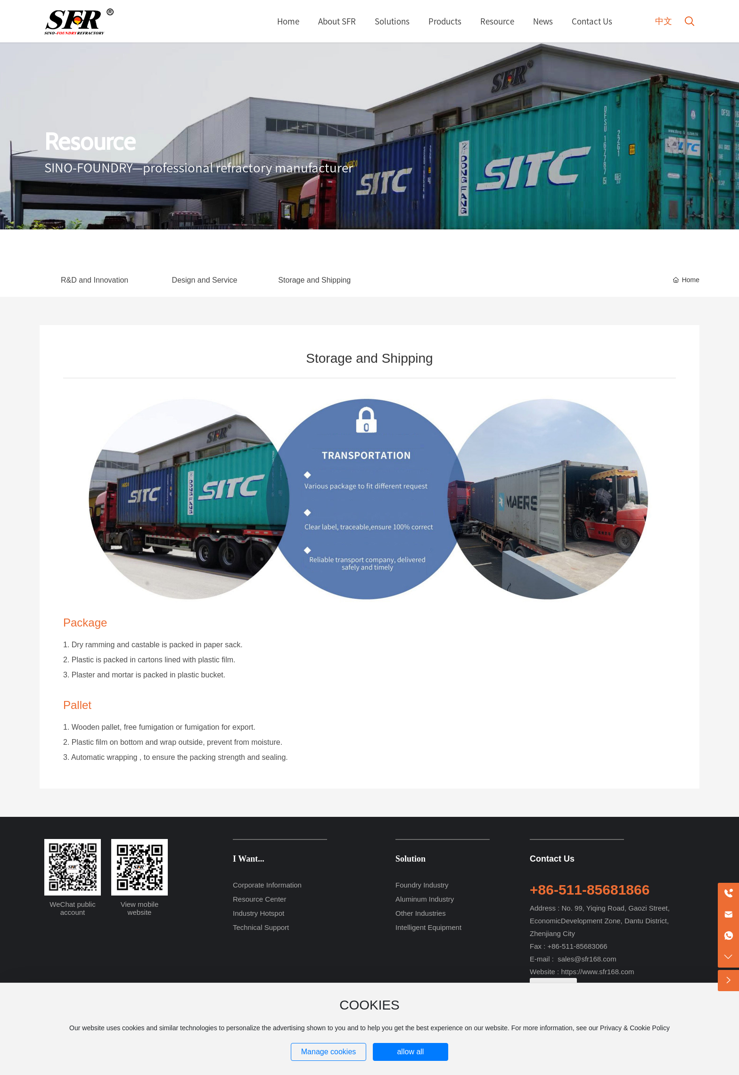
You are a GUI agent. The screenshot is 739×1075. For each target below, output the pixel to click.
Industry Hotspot (258, 913)
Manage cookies (328, 1052)
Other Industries (420, 913)
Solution (410, 858)
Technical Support (261, 927)
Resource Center (259, 899)
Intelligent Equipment (428, 927)
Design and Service (205, 280)
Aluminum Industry (424, 899)
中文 (663, 21)
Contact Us (552, 858)
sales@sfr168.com (587, 959)
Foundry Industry (422, 885)
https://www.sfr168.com (597, 972)
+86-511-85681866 (589, 889)
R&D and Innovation (94, 280)
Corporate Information (267, 885)
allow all (410, 1052)
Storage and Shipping (314, 280)
